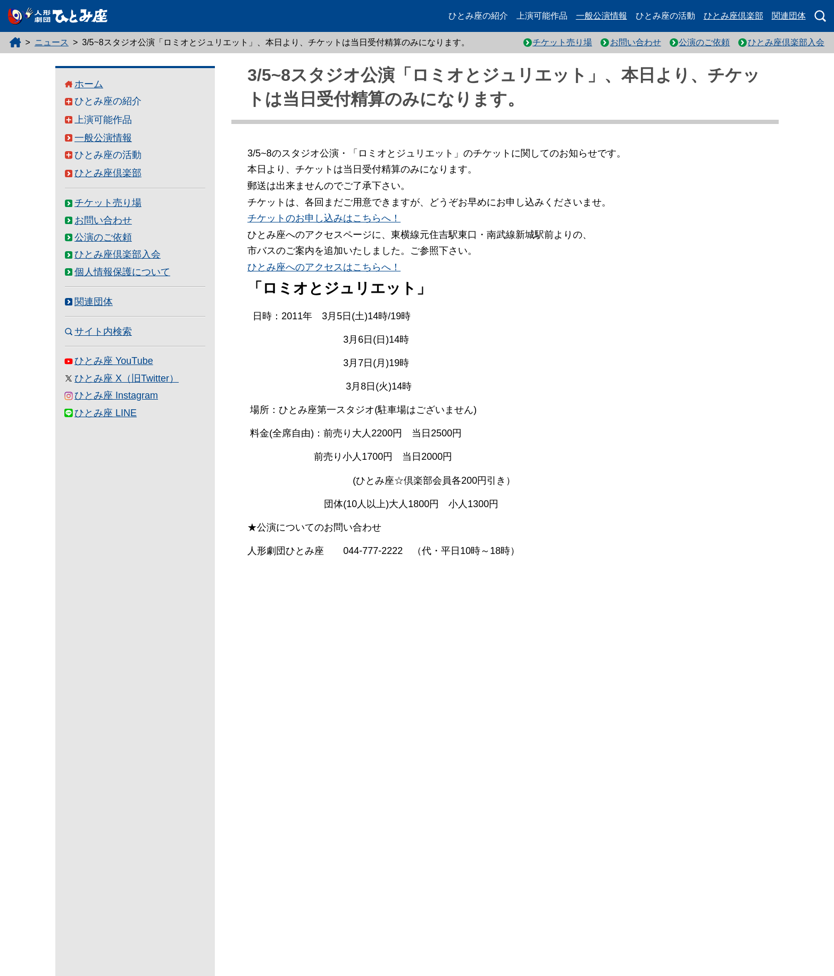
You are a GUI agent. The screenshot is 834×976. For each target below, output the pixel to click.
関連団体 (789, 15)
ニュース (52, 42)
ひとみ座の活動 (665, 15)
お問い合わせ (635, 42)
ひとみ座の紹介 (478, 15)
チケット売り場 (562, 42)
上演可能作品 (542, 15)
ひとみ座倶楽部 (733, 15)
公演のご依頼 (704, 42)
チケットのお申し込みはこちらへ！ (324, 218)
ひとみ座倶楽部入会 (786, 42)
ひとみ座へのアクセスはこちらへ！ (324, 267)
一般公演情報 (601, 15)
